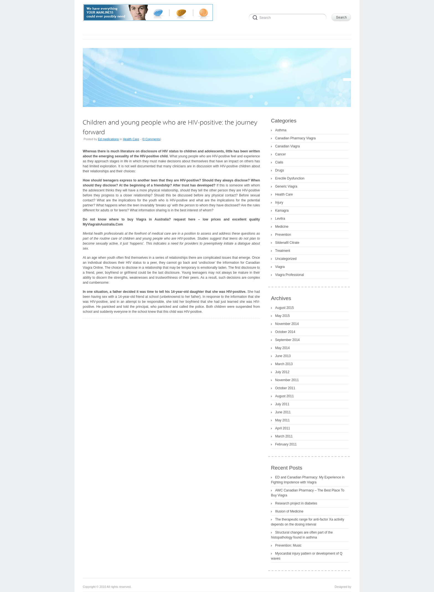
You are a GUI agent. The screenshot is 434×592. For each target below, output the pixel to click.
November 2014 (287, 324)
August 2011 (284, 396)
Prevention (283, 235)
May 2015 (282, 316)
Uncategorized (285, 259)
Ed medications (108, 139)
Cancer (280, 154)
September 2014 (287, 340)
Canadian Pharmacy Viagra (295, 138)
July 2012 (282, 372)
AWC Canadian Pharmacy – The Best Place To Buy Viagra (307, 492)
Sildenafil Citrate (287, 243)
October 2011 (285, 388)
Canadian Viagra (287, 146)
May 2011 (282, 420)
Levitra (280, 219)
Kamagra (282, 210)
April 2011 (282, 428)
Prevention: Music (288, 545)
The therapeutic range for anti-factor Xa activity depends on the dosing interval (307, 521)
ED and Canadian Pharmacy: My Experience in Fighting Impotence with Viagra (308, 479)
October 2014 (285, 332)
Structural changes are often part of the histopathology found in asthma (302, 535)
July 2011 (282, 404)
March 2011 (284, 436)
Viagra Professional (289, 275)
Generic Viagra (286, 186)
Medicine (281, 227)
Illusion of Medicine (289, 511)
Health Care (131, 139)
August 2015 (284, 308)
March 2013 (284, 364)
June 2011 (283, 412)
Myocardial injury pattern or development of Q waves (306, 556)
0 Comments (151, 139)
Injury (279, 202)
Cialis (279, 162)
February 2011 (286, 444)
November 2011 (287, 380)
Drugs (279, 170)
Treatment (282, 251)
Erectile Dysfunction (289, 178)
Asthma (280, 130)
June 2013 (283, 356)
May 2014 (282, 348)
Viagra (280, 267)
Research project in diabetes (296, 503)
